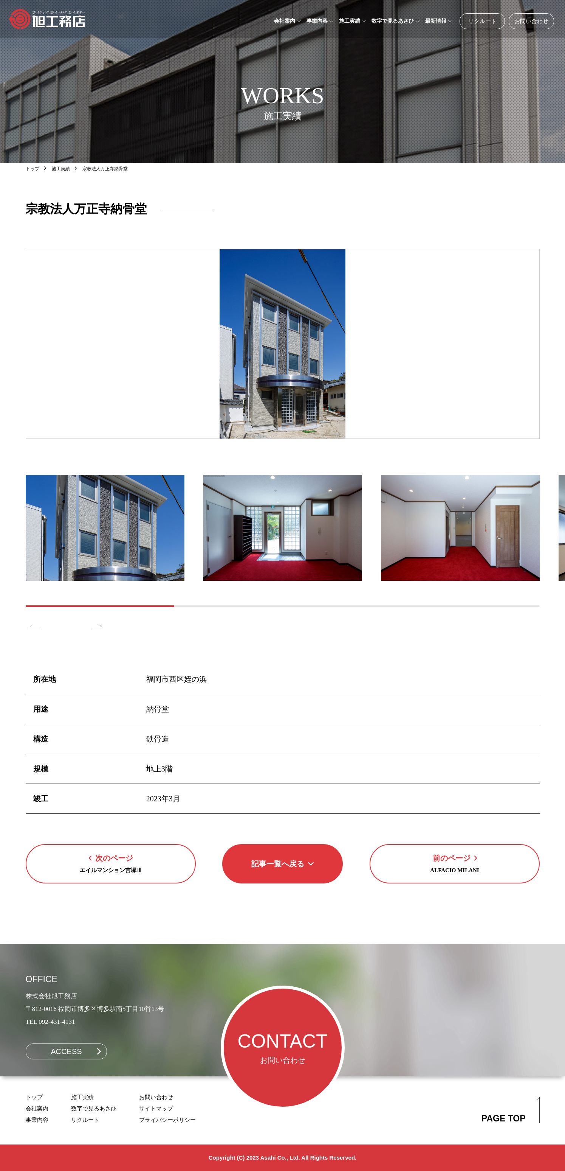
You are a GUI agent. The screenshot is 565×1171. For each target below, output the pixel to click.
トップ (32, 168)
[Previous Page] (111, 863)
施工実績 (61, 168)
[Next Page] (455, 863)
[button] (97, 633)
